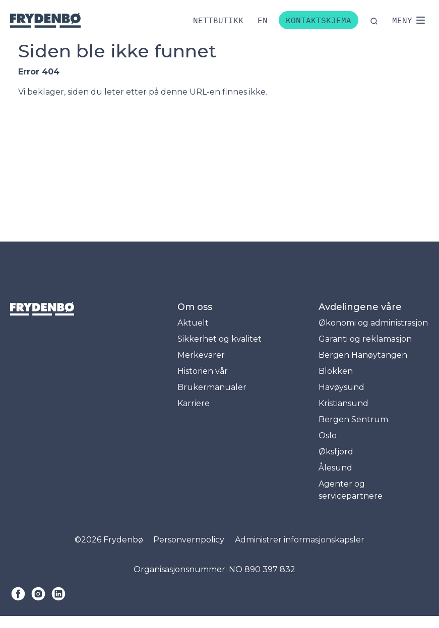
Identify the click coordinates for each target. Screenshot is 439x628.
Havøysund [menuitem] (341, 387)
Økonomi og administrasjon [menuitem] (373, 323)
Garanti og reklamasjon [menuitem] (365, 339)
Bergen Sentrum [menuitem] (353, 419)
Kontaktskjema (318, 20)
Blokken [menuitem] (336, 371)
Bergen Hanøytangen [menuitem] (363, 355)
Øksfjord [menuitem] (336, 451)
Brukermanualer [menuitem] (211, 387)
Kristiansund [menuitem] (343, 403)
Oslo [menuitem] (328, 435)
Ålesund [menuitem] (335, 468)
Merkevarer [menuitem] (201, 355)
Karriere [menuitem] (193, 403)
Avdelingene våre (360, 306)
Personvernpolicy (188, 539)
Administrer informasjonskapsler (299, 539)
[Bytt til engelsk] (263, 20)
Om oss (194, 306)
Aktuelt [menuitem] (193, 323)
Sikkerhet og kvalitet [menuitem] (219, 339)
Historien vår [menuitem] (202, 371)
